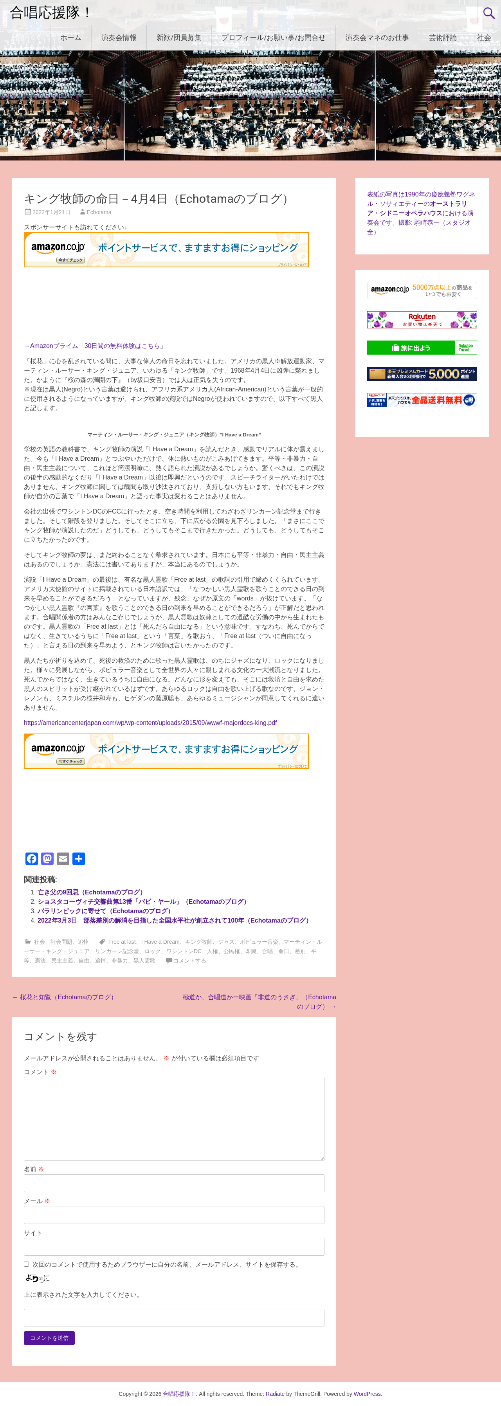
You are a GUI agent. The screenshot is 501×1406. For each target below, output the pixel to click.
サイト (33, 1232)
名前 (34, 1169)
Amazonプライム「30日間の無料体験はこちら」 (98, 345)
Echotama (99, 212)
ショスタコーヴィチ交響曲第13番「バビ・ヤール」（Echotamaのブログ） (144, 901)
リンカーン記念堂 (117, 951)
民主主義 (62, 960)
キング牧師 (199, 942)
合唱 (267, 951)
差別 (300, 951)
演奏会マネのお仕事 (377, 37)
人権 (212, 951)
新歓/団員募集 (179, 37)
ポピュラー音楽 (259, 942)
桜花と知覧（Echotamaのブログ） (64, 997)
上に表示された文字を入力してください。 (83, 1294)
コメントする (189, 960)
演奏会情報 (119, 37)
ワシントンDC (184, 951)
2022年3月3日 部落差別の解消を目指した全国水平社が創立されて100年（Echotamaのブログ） (175, 920)
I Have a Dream (160, 942)
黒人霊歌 (144, 960)
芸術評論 (443, 37)
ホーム (70, 37)
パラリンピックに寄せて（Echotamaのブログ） (106, 911)
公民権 (231, 951)
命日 (283, 951)
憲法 (40, 960)
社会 (484, 37)
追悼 (83, 942)
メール (37, 1201)
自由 (84, 960)
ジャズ (226, 942)
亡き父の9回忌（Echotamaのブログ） (92, 892)
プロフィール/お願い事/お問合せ (274, 37)
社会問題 (61, 942)
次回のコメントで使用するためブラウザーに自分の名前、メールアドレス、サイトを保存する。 (167, 1264)
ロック (152, 951)
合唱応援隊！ (52, 12)
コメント (40, 1072)
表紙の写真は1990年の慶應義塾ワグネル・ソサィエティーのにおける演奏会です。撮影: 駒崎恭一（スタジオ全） (421, 213)
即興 (250, 951)
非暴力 (120, 960)
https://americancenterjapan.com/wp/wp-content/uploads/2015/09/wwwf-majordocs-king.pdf (150, 722)
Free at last (122, 942)
